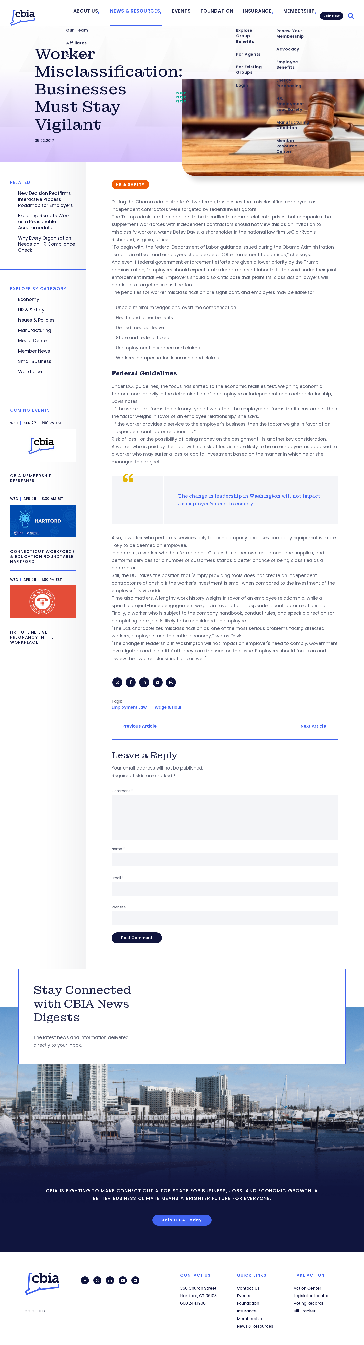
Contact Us (248, 1288)
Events (193, 13)
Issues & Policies (36, 320)
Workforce (30, 372)
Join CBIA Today (182, 1221)
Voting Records (309, 1303)
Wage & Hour (168, 709)
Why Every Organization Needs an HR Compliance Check (46, 244)
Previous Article (139, 728)
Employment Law (129, 709)
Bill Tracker (305, 1311)
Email (118, 879)
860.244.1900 (193, 1303)
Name (118, 850)
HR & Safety (31, 310)
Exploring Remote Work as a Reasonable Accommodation (44, 222)
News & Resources (153, 13)
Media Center (33, 341)
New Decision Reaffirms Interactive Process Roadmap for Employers (45, 199)
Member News (34, 351)
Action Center (307, 1288)
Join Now (330, 13)
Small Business (34, 361)
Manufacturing (34, 330)
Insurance (257, 13)
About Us (110, 13)
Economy (28, 299)
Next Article (313, 728)
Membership (294, 13)
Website (119, 908)
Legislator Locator (311, 1296)
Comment (122, 792)
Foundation (223, 13)
